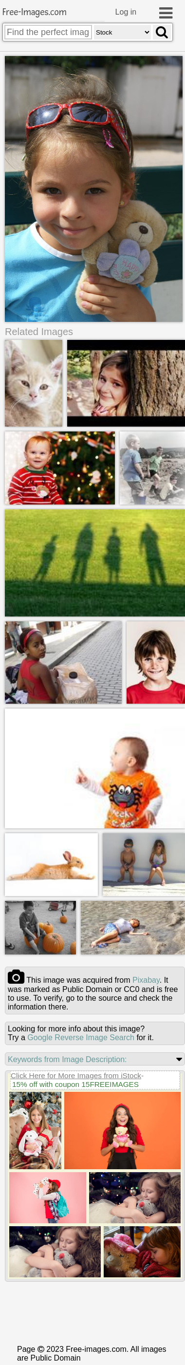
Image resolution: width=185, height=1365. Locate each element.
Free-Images (34, 12)
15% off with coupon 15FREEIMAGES (75, 1155)
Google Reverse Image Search (80, 1108)
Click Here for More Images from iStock (76, 1146)
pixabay (146, 1051)
